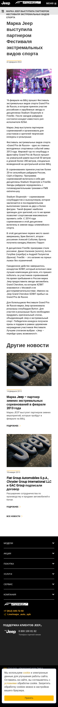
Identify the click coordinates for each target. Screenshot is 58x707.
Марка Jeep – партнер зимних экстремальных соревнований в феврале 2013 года (26, 402)
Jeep (5, 668)
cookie (26, 672)
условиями (10, 683)
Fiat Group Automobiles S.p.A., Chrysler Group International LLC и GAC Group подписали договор (29, 483)
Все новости (13, 516)
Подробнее (13, 425)
